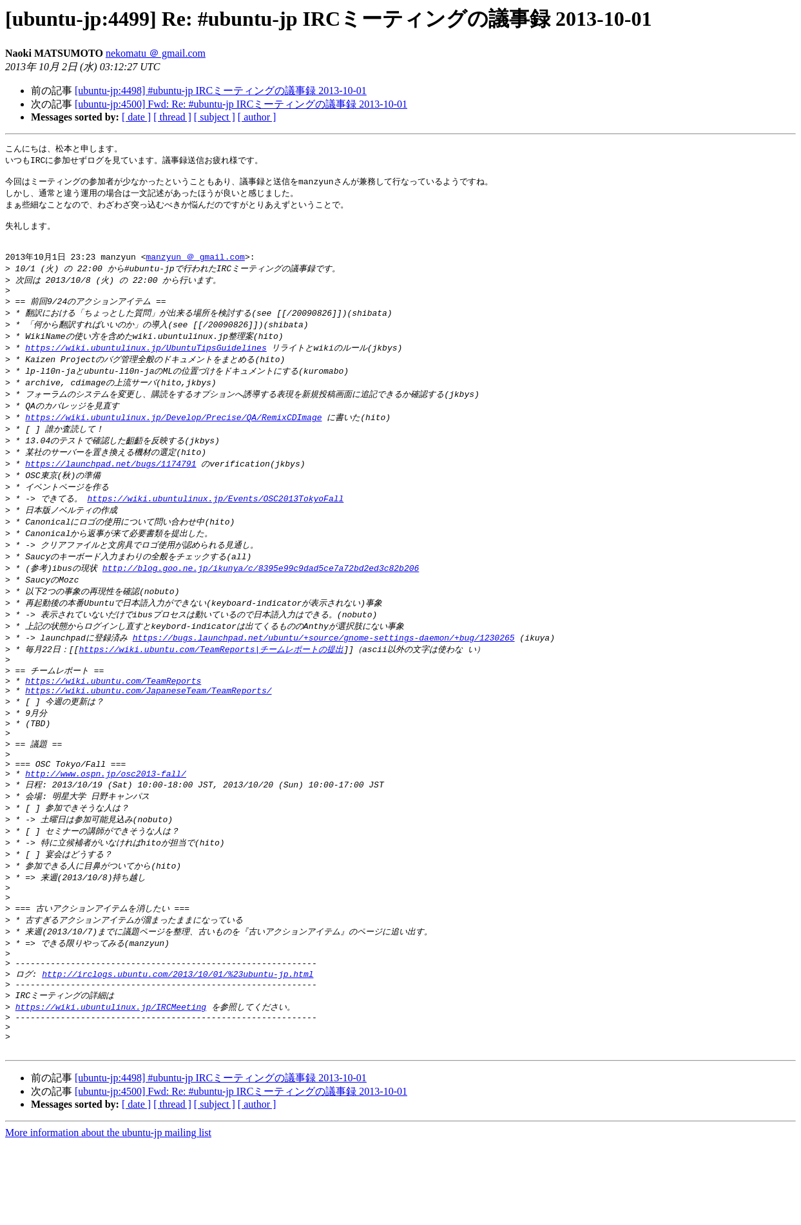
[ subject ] (214, 116)
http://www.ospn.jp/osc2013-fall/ (105, 827)
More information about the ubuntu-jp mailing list (108, 1213)
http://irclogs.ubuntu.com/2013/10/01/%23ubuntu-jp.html (177, 1044)
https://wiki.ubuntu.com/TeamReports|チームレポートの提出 (211, 684)
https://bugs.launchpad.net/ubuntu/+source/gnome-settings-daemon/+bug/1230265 (324, 672)
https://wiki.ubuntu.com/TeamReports (113, 720)
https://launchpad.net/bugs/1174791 (110, 488)
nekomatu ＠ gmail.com (156, 53)
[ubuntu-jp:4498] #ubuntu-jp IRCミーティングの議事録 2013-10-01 (221, 90)
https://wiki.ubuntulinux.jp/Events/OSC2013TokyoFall (215, 525)
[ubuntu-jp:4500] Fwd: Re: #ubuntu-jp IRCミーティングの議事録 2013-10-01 (241, 104)
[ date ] (136, 116)
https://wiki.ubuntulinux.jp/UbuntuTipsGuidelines (145, 366)
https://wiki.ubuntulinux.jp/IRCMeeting (110, 1080)
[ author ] (257, 116)
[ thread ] (172, 116)
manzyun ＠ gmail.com (195, 269)
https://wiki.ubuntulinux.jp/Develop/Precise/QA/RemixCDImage (173, 439)
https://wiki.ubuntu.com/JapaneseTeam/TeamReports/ (148, 732)
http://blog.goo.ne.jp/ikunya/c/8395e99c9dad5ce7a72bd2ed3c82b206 (260, 598)
